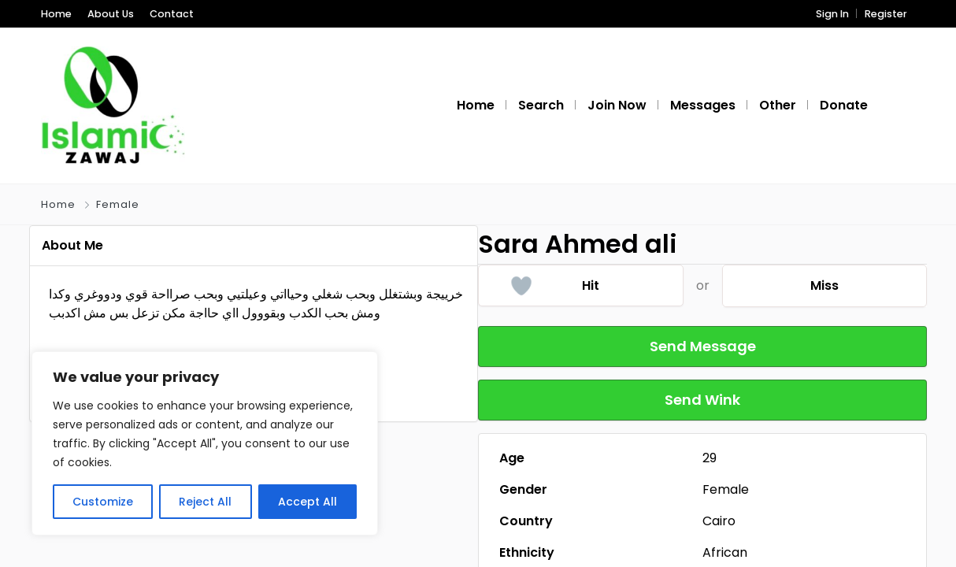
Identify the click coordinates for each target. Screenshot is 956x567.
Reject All (205, 502)
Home (56, 13)
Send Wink (702, 400)
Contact (172, 13)
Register (886, 13)
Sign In (832, 13)
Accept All (307, 502)
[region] (204, 443)
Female (117, 204)
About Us (110, 13)
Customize (102, 502)
